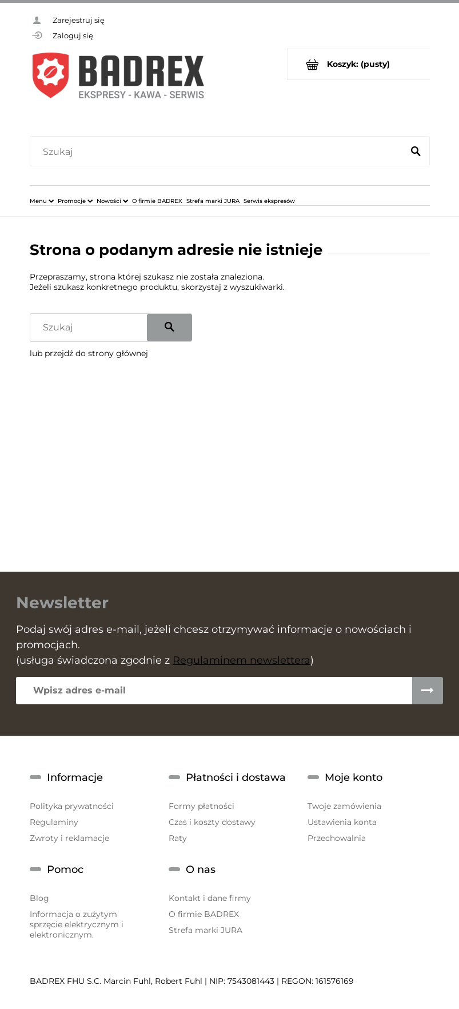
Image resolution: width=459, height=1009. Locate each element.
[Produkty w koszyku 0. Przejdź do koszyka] (359, 64)
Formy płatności (201, 806)
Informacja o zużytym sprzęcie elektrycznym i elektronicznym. (76, 924)
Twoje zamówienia (344, 806)
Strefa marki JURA (205, 930)
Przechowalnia (337, 838)
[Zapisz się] (427, 690)
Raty (178, 838)
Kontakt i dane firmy (210, 898)
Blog (39, 898)
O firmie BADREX (204, 914)
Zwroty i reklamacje (69, 838)
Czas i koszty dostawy (212, 822)
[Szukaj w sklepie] (218, 152)
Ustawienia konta (342, 822)
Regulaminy (54, 822)
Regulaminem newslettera (241, 660)
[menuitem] (42, 200)
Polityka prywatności (72, 806)
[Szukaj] (416, 152)
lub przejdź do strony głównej (89, 353)
